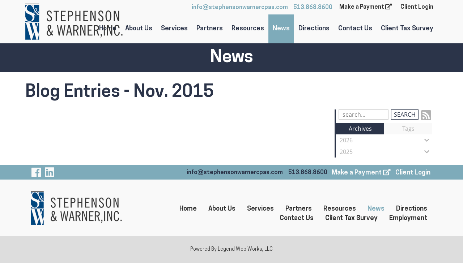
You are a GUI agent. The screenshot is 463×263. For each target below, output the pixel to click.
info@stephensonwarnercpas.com (240, 7)
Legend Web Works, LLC (245, 249)
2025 (386, 152)
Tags (408, 129)
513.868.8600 (312, 7)
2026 (386, 140)
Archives (360, 129)
